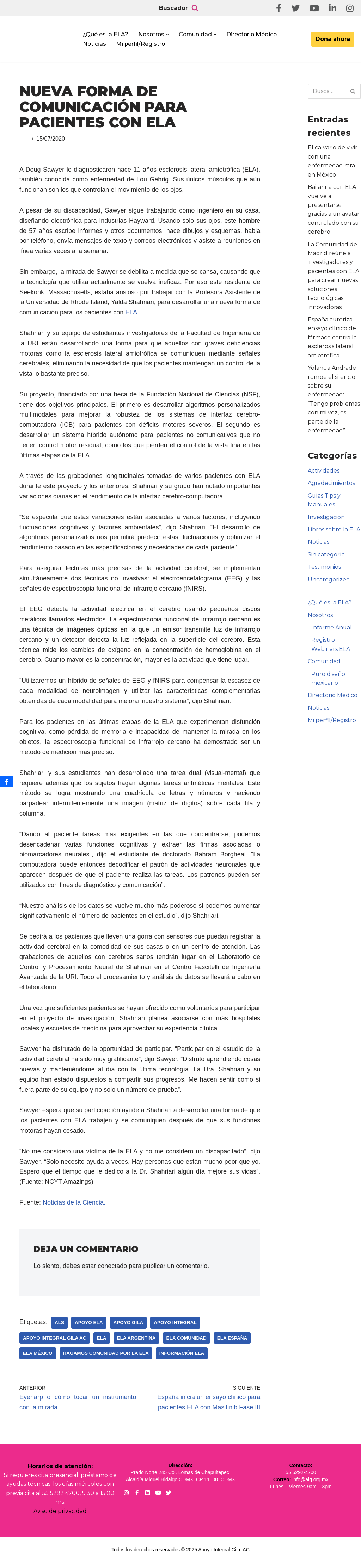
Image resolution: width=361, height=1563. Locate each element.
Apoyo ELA (89, 1322)
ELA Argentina (136, 1338)
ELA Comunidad (186, 1338)
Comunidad (324, 664)
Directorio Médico (254, 34)
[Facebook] (6, 781)
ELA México (38, 1353)
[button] (168, 34)
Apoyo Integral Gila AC (54, 1338)
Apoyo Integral (175, 1322)
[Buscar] (194, 8)
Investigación (326, 519)
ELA (131, 312)
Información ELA (181, 1353)
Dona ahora (333, 39)
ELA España (232, 1338)
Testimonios (324, 569)
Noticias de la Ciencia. (74, 1202)
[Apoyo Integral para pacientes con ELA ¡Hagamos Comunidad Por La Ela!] (41, 41)
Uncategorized (329, 582)
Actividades (323, 472)
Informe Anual (332, 630)
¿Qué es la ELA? (105, 34)
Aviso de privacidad (60, 1511)
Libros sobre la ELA (334, 531)
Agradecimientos (331, 485)
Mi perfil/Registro (141, 44)
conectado (112, 1265)
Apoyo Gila (128, 1322)
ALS (59, 1322)
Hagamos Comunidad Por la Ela (106, 1353)
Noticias (94, 44)
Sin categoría (326, 556)
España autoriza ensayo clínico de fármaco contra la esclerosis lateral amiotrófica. (332, 338)
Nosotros (320, 617)
